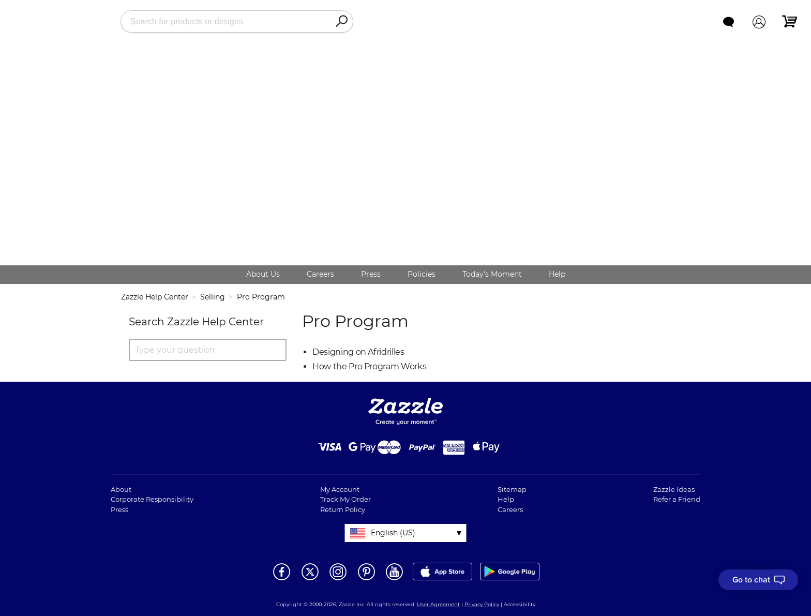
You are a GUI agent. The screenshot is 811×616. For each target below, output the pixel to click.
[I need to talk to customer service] (758, 579)
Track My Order (345, 499)
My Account (339, 489)
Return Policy (342, 509)
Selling (212, 297)
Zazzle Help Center (154, 297)
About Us (263, 274)
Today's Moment (492, 274)
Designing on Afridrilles (358, 352)
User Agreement (438, 604)
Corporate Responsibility (152, 499)
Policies (421, 274)
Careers (320, 274)
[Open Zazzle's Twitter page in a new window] (310, 579)
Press (371, 274)
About (121, 489)
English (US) (393, 532)
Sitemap (512, 489)
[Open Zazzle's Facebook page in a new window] (282, 579)
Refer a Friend (676, 499)
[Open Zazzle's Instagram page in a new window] (338, 579)
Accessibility (519, 604)
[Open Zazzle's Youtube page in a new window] (394, 579)
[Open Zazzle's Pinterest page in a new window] (366, 579)
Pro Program (261, 297)
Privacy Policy (481, 604)
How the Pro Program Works (369, 366)
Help (557, 274)
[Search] (341, 21)
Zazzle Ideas (674, 489)
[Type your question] (208, 350)
